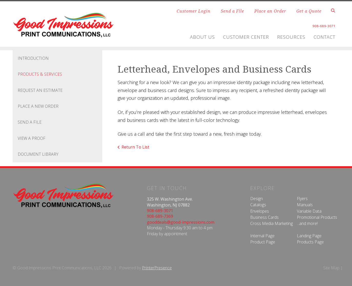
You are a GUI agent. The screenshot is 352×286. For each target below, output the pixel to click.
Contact (324, 37)
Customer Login (193, 11)
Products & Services (40, 74)
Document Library (38, 154)
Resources (291, 37)
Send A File (30, 122)
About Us (202, 37)
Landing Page (309, 236)
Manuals (305, 205)
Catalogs (258, 205)
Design (256, 198)
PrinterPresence (157, 268)
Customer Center (246, 37)
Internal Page (262, 236)
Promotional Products (317, 217)
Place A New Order (38, 106)
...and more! (307, 223)
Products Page (310, 242)
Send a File (232, 11)
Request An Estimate (40, 90)
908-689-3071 (160, 210)
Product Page (262, 242)
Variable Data (309, 211)
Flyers (302, 198)
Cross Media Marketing (271, 223)
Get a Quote (308, 11)
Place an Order (270, 11)
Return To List (135, 147)
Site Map (331, 268)
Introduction (33, 58)
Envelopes (259, 211)
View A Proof (31, 138)
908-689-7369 (160, 216)
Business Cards (264, 217)
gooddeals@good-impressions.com (180, 222)
